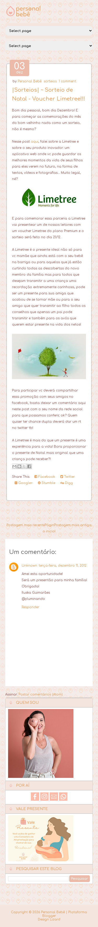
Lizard (55, 919)
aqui (34, 141)
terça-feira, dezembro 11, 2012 (63, 565)
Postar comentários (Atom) (40, 694)
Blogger (49, 916)
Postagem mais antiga (72, 525)
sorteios (50, 81)
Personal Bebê (30, 81)
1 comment (67, 81)
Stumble (46, 483)
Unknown (29, 565)
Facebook (44, 477)
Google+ (24, 483)
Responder (30, 607)
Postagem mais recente (26, 525)
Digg (66, 483)
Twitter (67, 477)
